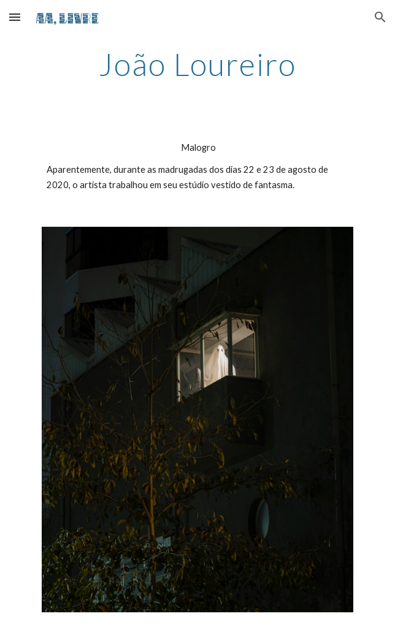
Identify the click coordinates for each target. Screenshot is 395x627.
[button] (14, 17)
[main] (197, 64)
